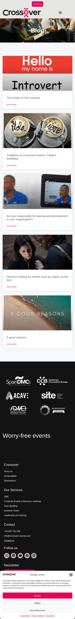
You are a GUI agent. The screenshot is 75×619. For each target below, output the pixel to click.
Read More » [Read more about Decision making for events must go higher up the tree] (12, 287)
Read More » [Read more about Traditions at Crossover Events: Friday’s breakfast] (12, 165)
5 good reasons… (18, 337)
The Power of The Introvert (23, 97)
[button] (71, 574)
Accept (37, 595)
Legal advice (50, 616)
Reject (37, 603)
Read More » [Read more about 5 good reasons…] (12, 344)
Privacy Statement (37, 616)
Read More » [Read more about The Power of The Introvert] (12, 105)
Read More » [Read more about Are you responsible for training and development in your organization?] (12, 226)
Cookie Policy (25, 616)
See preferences (37, 610)
